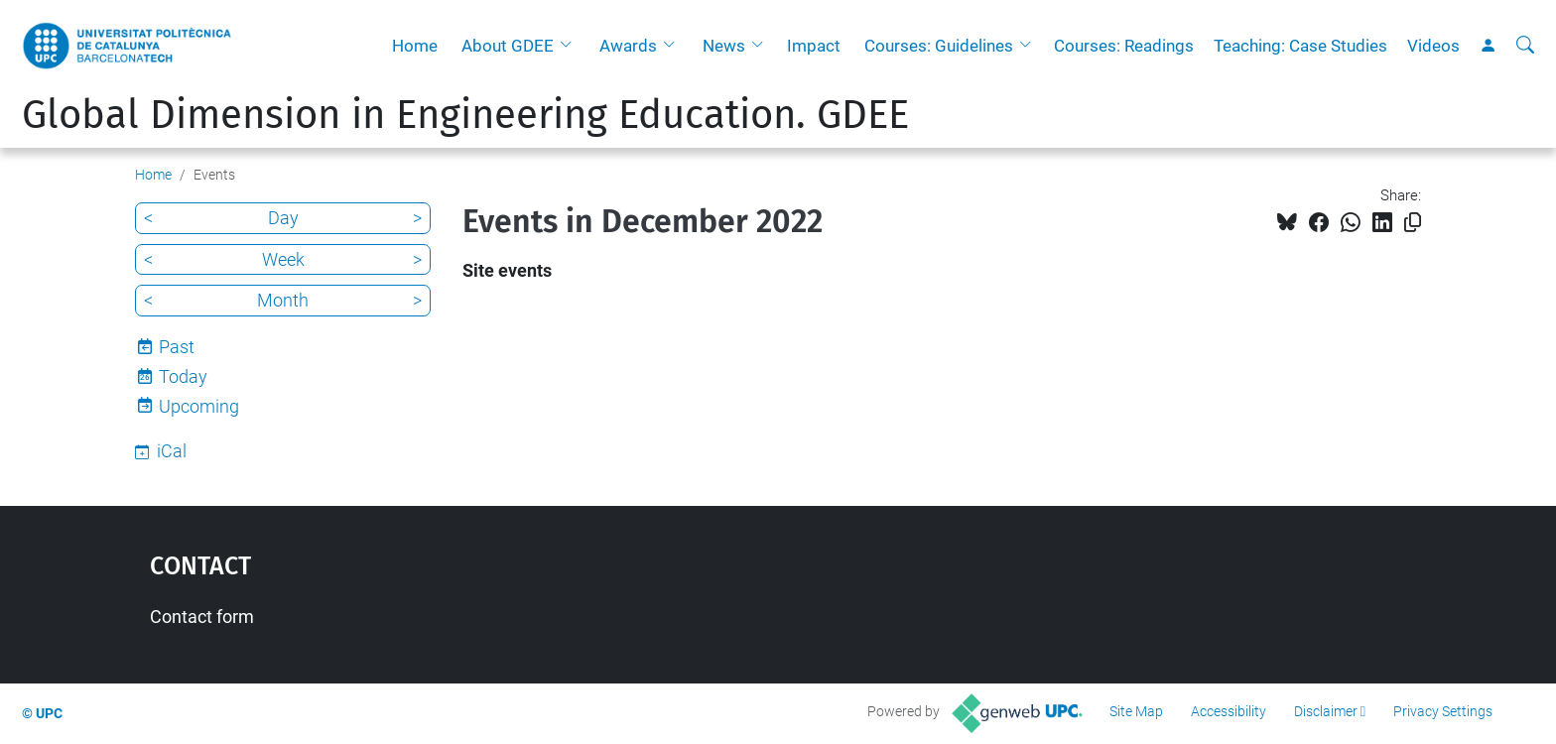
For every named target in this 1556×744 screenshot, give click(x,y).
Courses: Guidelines (938, 46)
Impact (814, 46)
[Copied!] (1412, 222)
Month (283, 300)
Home (415, 46)
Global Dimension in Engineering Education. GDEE (465, 115)
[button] (570, 45)
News (724, 46)
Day (283, 217)
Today (183, 376)
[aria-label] (1525, 46)
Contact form (202, 616)
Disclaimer (1326, 711)
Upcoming (199, 406)
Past (176, 346)
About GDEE (507, 46)
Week (283, 259)
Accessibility (1228, 711)
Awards (628, 46)
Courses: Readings (1124, 46)
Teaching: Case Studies (1300, 46)
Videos (1433, 46)
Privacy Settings (1442, 711)
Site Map (1136, 711)
